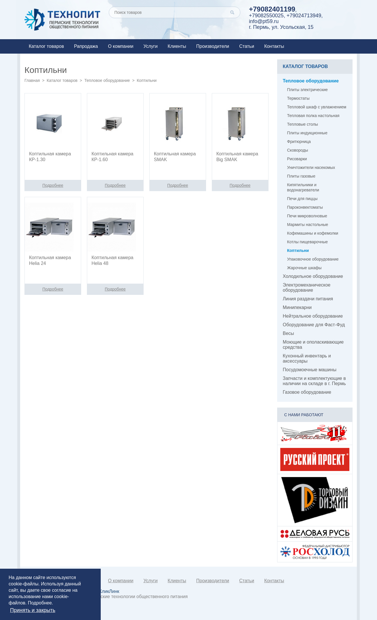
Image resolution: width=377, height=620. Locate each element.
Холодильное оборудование (313, 276)
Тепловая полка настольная (313, 115)
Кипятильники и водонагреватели (303, 187)
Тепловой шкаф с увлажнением (316, 107)
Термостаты (298, 98)
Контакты (274, 46)
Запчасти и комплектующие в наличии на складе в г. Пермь (314, 381)
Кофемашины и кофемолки (312, 233)
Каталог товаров (46, 46)
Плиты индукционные (307, 133)
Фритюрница (299, 141)
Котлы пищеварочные (307, 242)
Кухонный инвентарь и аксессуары (307, 358)
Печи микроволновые (307, 216)
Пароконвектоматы (305, 207)
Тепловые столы (302, 124)
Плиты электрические (307, 89)
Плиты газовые (301, 176)
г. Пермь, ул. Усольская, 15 (281, 27)
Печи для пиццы (302, 198)
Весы (288, 333)
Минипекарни (297, 307)
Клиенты (177, 46)
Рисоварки (297, 159)
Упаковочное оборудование (313, 259)
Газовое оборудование (307, 392)
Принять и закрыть (32, 610)
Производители (212, 46)
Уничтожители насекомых (311, 167)
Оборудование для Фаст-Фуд (314, 324)
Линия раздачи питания (308, 298)
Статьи (246, 46)
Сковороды (297, 150)
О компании (120, 46)
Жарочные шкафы (304, 267)
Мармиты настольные (307, 224)
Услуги (150, 46)
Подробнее (40, 602)
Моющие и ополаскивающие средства (313, 345)
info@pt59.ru (264, 21)
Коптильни (298, 250)
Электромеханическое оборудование (307, 287)
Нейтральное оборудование (313, 316)
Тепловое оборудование (107, 80)
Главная (32, 80)
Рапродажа (86, 46)
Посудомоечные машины (309, 369)
